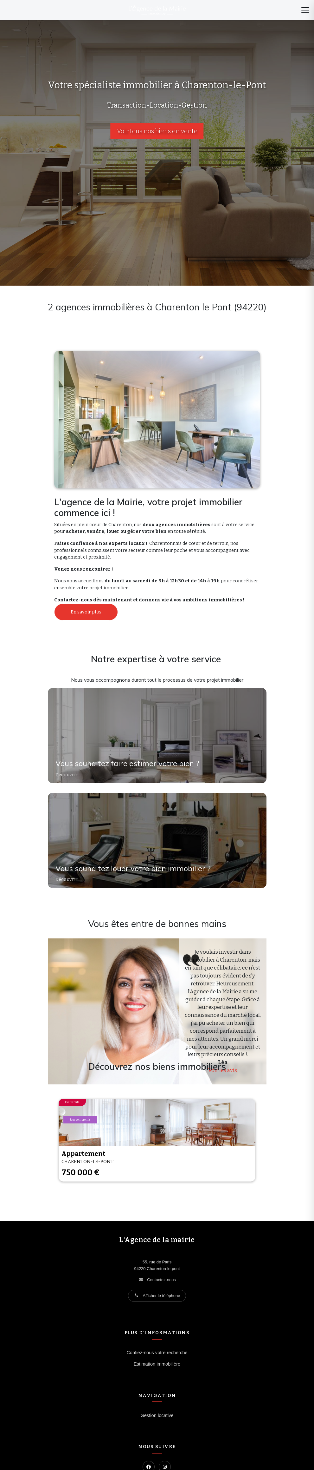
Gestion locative (156, 1415)
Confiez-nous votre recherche (156, 1352)
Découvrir (67, 775)
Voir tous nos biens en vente (157, 131)
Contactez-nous (161, 1279)
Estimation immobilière (157, 1364)
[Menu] (305, 10)
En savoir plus (86, 612)
